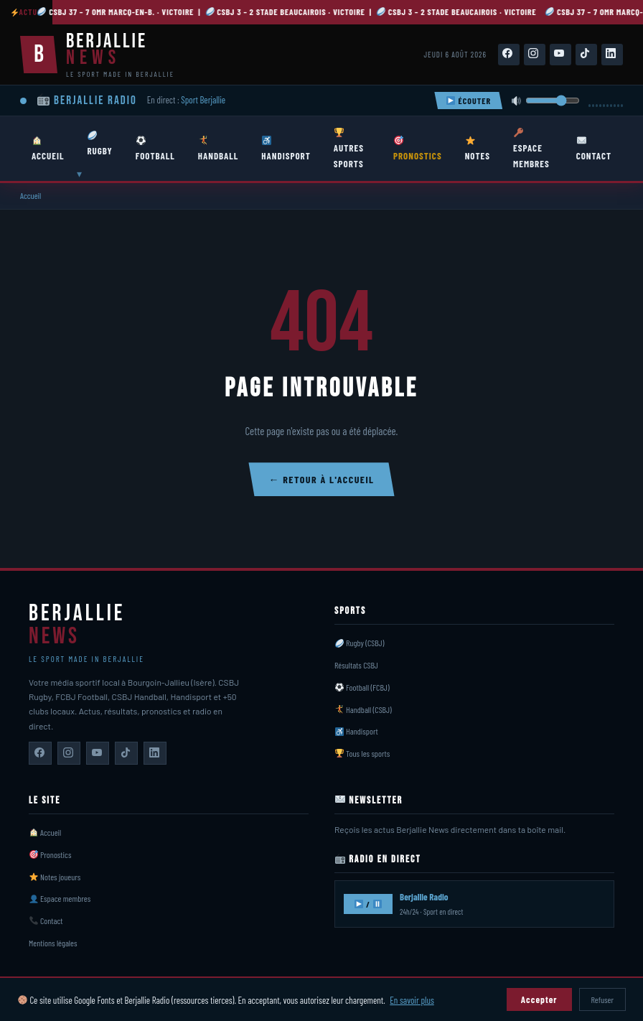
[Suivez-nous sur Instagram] (534, 54)
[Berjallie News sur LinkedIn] (155, 753)
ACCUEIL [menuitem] (48, 149)
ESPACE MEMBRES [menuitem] (531, 148)
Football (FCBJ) (362, 687)
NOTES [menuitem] (477, 149)
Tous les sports (362, 753)
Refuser (602, 999)
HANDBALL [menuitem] (218, 149)
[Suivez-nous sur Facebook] (509, 54)
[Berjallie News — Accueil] (97, 55)
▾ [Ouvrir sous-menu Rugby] (79, 174)
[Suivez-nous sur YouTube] (560, 54)
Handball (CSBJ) (363, 709)
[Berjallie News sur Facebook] (40, 753)
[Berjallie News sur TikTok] (126, 753)
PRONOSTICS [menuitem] (417, 149)
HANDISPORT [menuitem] (286, 149)
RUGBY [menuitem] (99, 144)
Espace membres (59, 898)
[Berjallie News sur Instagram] (68, 753)
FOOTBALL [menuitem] (155, 149)
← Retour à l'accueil (321, 479)
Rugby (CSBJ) (360, 643)
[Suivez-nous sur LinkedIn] (612, 54)
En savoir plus (411, 1000)
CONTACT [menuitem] (593, 149)
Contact (46, 920)
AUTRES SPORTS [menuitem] (349, 148)
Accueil (30, 195)
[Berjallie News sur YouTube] (97, 753)
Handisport (356, 731)
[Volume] (552, 100)
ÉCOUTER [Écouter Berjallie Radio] (468, 100)
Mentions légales (53, 943)
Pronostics (50, 854)
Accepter (539, 999)
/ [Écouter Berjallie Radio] (368, 904)
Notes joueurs (55, 877)
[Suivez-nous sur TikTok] (586, 54)
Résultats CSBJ (356, 665)
